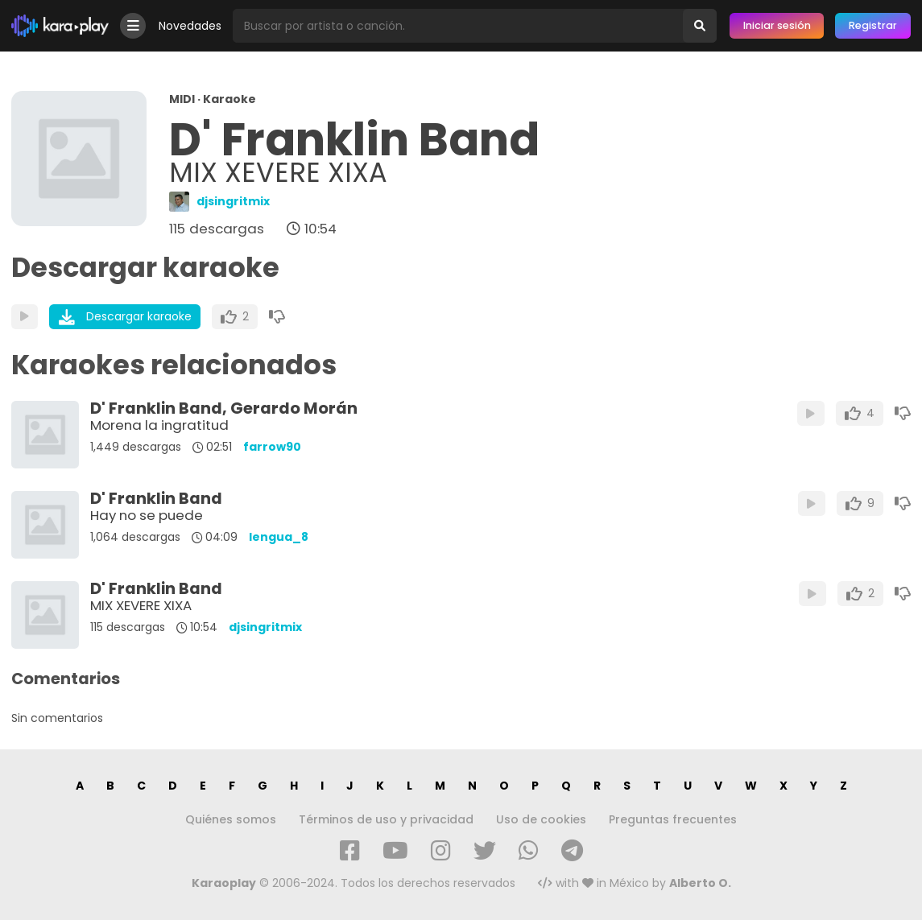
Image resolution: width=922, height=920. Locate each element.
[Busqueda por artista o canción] (458, 26)
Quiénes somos (230, 819)
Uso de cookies (541, 819)
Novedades (190, 25)
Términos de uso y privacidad (386, 819)
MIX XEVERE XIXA (141, 605)
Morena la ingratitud (159, 425)
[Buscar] (700, 26)
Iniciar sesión (777, 25)
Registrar (873, 25)
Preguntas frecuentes (673, 819)
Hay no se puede (146, 515)
